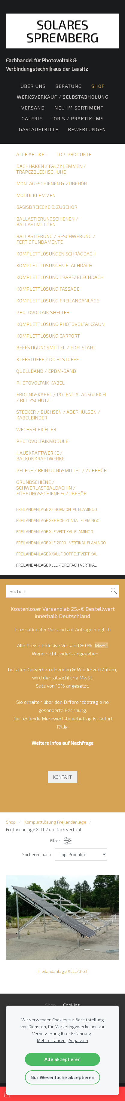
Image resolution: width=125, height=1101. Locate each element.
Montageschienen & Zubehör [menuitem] (51, 183)
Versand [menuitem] (33, 107)
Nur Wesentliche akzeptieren (62, 1077)
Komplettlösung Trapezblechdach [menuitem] (59, 277)
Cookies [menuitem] (71, 1005)
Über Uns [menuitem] (33, 86)
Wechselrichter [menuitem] (36, 429)
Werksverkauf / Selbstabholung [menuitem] (62, 97)
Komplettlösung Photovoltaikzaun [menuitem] (60, 324)
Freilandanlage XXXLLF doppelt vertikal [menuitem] (56, 553)
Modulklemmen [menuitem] (36, 195)
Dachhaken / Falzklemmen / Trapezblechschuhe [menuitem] (51, 169)
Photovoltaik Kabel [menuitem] (40, 382)
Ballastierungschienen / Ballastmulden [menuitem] (47, 221)
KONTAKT (62, 777)
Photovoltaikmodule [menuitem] (42, 441)
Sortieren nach (36, 854)
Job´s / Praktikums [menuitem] (78, 118)
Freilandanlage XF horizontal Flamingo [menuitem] (56, 509)
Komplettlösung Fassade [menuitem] (47, 289)
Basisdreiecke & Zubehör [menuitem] (46, 207)
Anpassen (78, 1040)
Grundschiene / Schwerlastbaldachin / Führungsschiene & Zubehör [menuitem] (51, 487)
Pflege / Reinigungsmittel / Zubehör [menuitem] (61, 470)
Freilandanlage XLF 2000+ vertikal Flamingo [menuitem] (61, 542)
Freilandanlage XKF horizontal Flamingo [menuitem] (57, 520)
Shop (11, 821)
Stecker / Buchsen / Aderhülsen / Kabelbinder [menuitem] (58, 414)
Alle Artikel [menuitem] (31, 154)
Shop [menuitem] (98, 86)
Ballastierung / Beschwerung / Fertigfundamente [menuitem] (55, 239)
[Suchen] (62, 591)
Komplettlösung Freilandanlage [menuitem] (57, 300)
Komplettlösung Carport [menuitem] (48, 336)
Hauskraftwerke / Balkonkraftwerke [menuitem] (40, 455)
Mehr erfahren (51, 1040)
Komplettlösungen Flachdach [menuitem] (54, 265)
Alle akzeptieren (62, 1059)
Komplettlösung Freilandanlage (55, 821)
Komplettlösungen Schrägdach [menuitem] (56, 253)
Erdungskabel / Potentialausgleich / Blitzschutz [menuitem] (61, 397)
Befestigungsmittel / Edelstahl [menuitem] (56, 347)
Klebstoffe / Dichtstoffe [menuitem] (47, 359)
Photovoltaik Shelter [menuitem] (42, 312)
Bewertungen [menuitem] (87, 129)
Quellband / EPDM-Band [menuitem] (46, 371)
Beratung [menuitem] (68, 86)
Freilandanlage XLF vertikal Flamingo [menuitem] (54, 531)
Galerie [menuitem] (32, 118)
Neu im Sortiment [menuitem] (79, 107)
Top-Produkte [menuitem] (73, 154)
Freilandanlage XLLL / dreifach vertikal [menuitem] (56, 565)
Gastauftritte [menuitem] (38, 129)
